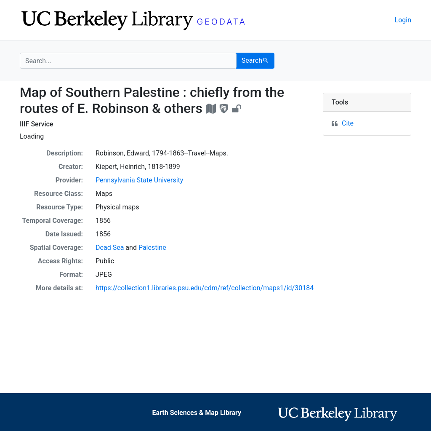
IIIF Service (36, 124)
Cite (348, 123)
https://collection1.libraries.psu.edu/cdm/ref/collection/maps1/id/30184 (205, 288)
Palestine (152, 248)
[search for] (128, 61)
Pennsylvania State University (139, 180)
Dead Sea (110, 248)
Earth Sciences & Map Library (196, 413)
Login (403, 20)
